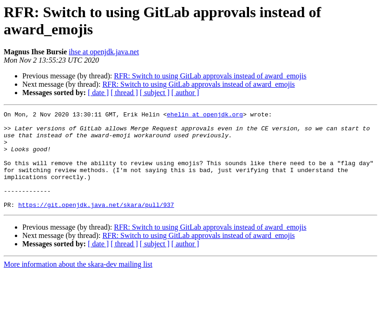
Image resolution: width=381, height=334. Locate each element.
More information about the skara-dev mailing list (78, 284)
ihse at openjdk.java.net (104, 52)
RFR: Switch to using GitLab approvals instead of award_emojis (210, 76)
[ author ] (185, 92)
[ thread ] (124, 92)
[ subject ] (155, 92)
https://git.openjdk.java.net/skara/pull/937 (96, 224)
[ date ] (98, 92)
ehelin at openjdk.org (205, 115)
